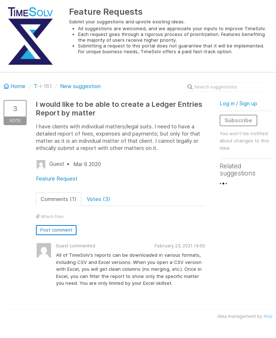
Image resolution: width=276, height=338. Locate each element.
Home (15, 86)
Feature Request (57, 178)
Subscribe (238, 120)
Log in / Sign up (238, 103)
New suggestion (80, 86)
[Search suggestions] (228, 87)
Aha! (267, 316)
